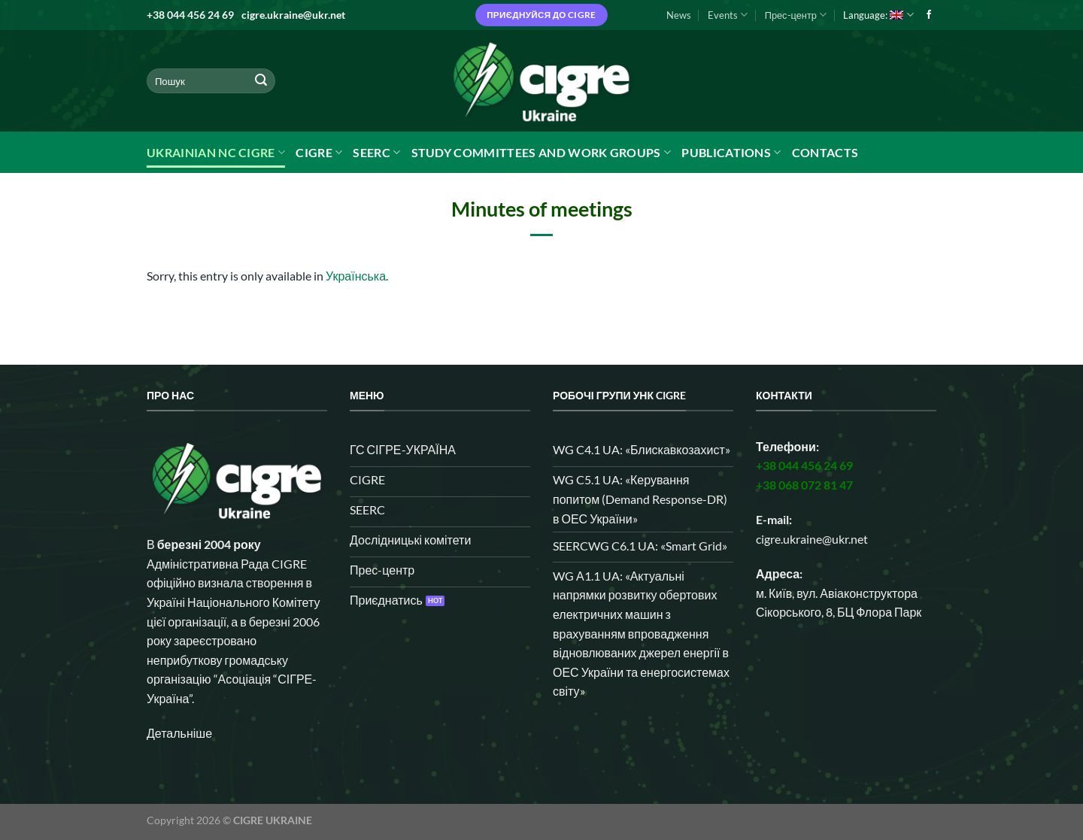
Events (728, 15)
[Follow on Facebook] (928, 15)
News (678, 15)
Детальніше (179, 733)
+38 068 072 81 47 (804, 485)
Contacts (825, 152)
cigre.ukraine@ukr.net (293, 14)
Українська (356, 275)
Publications (731, 152)
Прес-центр (796, 15)
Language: (878, 15)
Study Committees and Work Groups (541, 152)
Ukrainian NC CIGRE (216, 152)
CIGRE (319, 152)
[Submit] (261, 81)
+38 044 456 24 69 (190, 14)
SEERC (376, 152)
